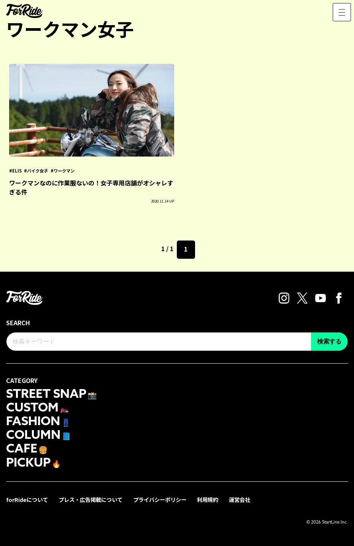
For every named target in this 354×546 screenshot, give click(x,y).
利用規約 (207, 499)
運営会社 (239, 499)
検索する (329, 341)
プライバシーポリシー (159, 499)
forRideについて (27, 499)
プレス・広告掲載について (90, 499)
